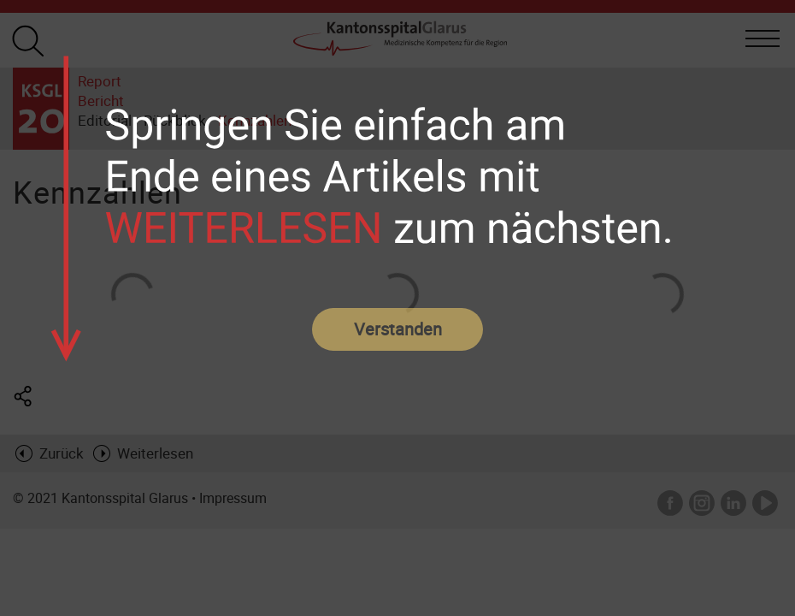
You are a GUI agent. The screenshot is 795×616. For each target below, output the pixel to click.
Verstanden (398, 329)
